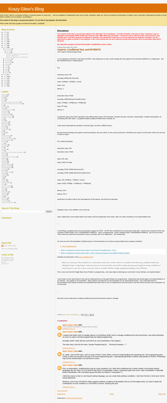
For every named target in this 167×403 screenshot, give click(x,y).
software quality (6, 166)
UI (2, 178)
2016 (5, 43)
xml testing (5, 201)
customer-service (7, 117)
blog (3, 97)
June (6, 67)
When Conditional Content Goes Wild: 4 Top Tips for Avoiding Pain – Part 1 (89, 250)
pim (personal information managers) (13, 152)
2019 (5, 38)
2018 (5, 40)
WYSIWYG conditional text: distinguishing (17, 54)
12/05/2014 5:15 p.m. (69, 328)
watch (3, 190)
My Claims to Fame (7, 260)
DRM (3, 120)
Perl (3, 150)
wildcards (4, 198)
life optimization (6, 140)
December (8, 49)
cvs (3, 119)
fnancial (4, 128)
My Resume (5, 263)
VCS (3, 184)
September (8, 62)
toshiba (4, 173)
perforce (4, 149)
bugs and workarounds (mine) (11, 102)
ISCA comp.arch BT (8, 138)
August (7, 64)
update (4, 179)
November (8, 59)
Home (112, 394)
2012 (5, 76)
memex (4, 141)
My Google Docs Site (8, 259)
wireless (4, 199)
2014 (5, 47)
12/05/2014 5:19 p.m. (69, 362)
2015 (5, 45)
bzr (2, 105)
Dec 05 (8, 52)
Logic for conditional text (12, 55)
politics (4, 153)
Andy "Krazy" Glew (70, 325)
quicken (4, 158)
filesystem (5, 123)
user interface (6, 182)
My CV (4, 262)
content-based (6, 114)
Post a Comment (62, 390)
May (6, 69)
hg (2, 134)
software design (6, 164)
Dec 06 (8, 50)
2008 (5, 84)
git (2, 131)
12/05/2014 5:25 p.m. (69, 387)
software (4, 163)
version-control (6, 187)
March (7, 72)
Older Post (161, 394)
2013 (5, 74)
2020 (5, 36)
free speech (5, 129)
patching (4, 146)
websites (4, 193)
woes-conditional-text (69, 246)
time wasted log (6, 172)
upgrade (4, 181)
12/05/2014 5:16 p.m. (69, 348)
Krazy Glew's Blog (26, 8)
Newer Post (61, 394)
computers (5, 112)
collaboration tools (7, 109)
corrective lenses (7, 115)
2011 (5, 78)
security (4, 160)
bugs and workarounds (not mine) (12, 103)
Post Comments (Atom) (74, 398)
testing (4, 170)
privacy (4, 155)
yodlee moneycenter (8, 202)
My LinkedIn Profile (7, 257)
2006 (5, 86)
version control (6, 185)
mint (3, 143)
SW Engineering (6, 167)
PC (2, 147)
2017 (5, 41)
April (6, 71)
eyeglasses (5, 122)
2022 (5, 34)
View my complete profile (9, 249)
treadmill (4, 175)
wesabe (4, 195)
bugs (3, 100)
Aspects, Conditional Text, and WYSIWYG (17, 57)
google (4, 132)
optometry (5, 144)
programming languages (9, 157)
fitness (3, 126)
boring (3, 99)
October (7, 60)
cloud (3, 108)
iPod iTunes (5, 137)
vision (3, 188)
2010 (5, 80)
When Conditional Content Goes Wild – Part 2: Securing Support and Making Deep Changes (95, 253)
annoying (4, 94)
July (6, 66)
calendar (4, 106)
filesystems (5, 125)
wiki (3, 196)
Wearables (5, 191)
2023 (5, 32)
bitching (4, 96)
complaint (4, 111)
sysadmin (4, 169)
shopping (4, 161)
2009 (5, 82)
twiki (3, 176)
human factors (6, 135)
